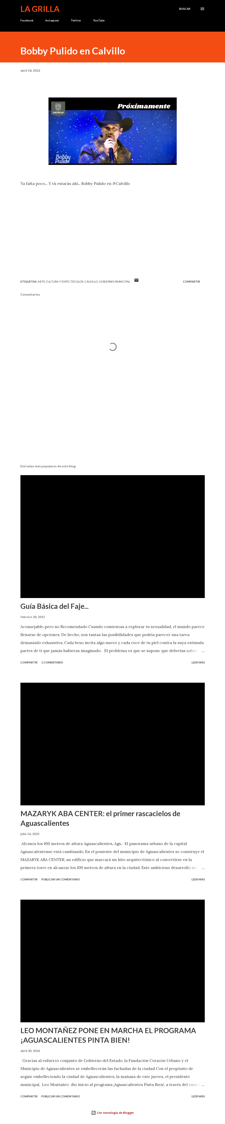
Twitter (76, 20)
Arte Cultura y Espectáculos (60, 281)
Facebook (26, 20)
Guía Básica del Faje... (54, 606)
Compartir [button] (191, 281)
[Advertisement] (112, 430)
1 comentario (52, 662)
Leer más (198, 662)
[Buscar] (184, 9)
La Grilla (40, 9)
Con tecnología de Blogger (112, 1113)
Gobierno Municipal (114, 281)
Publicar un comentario (60, 879)
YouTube (99, 20)
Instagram (52, 20)
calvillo (91, 281)
